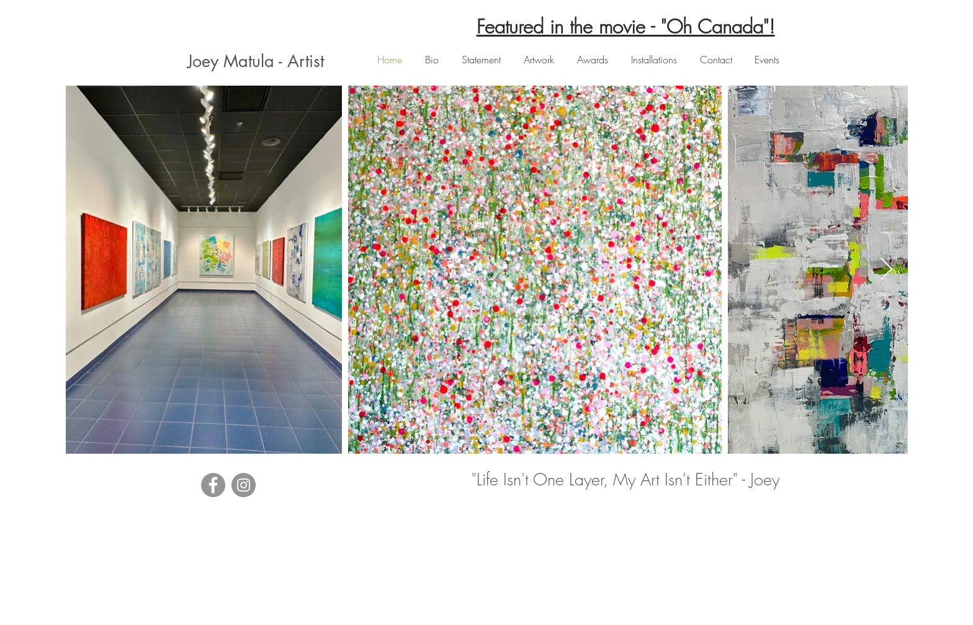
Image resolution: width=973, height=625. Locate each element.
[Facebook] (213, 485)
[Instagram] (243, 485)
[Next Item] (886, 270)
